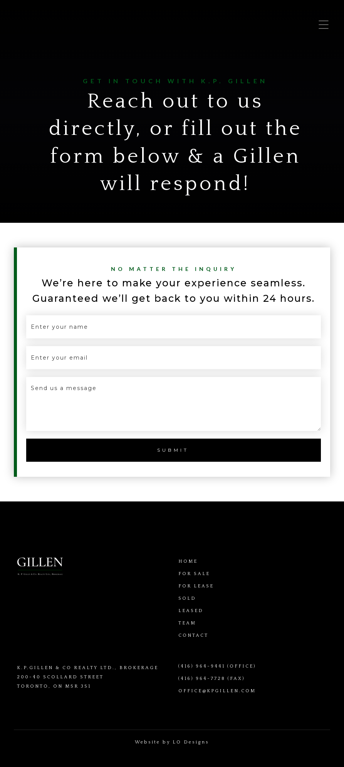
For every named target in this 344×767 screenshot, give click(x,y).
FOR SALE (194, 573)
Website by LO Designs (172, 742)
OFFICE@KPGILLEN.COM (217, 690)
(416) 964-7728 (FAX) (211, 678)
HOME (188, 561)
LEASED (190, 610)
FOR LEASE (196, 586)
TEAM (187, 623)
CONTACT (193, 635)
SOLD (187, 598)
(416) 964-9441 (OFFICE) (217, 666)
